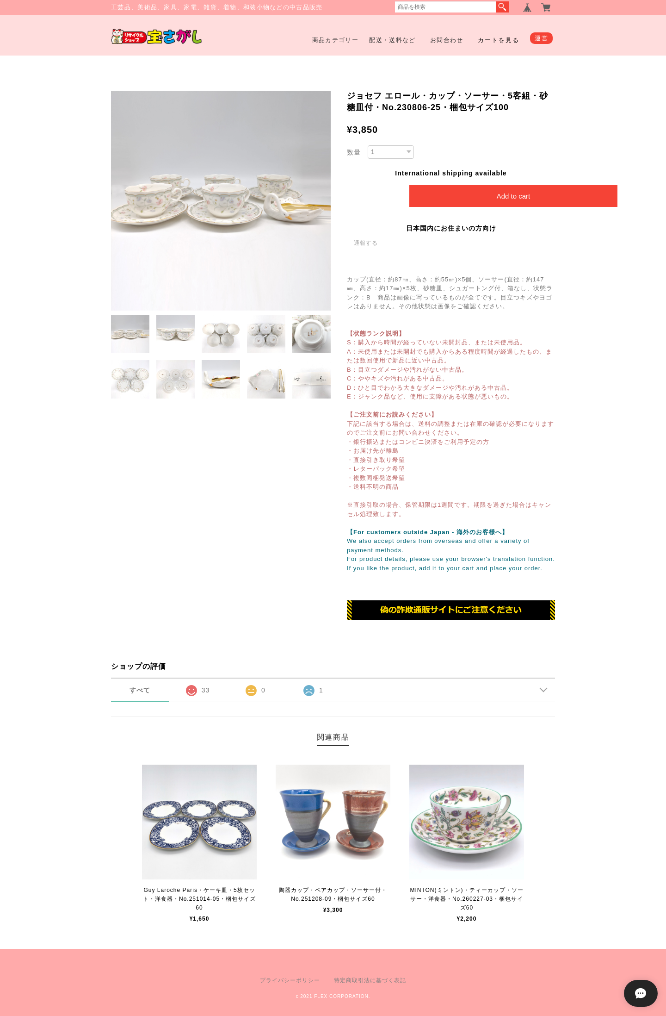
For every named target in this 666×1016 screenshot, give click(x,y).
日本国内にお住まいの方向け (451, 228)
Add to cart (513, 196)
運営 (541, 38)
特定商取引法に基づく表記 (370, 980)
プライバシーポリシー (290, 980)
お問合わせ (446, 40)
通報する (366, 243)
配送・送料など (392, 40)
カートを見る (498, 40)
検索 (502, 6)
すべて (140, 690)
